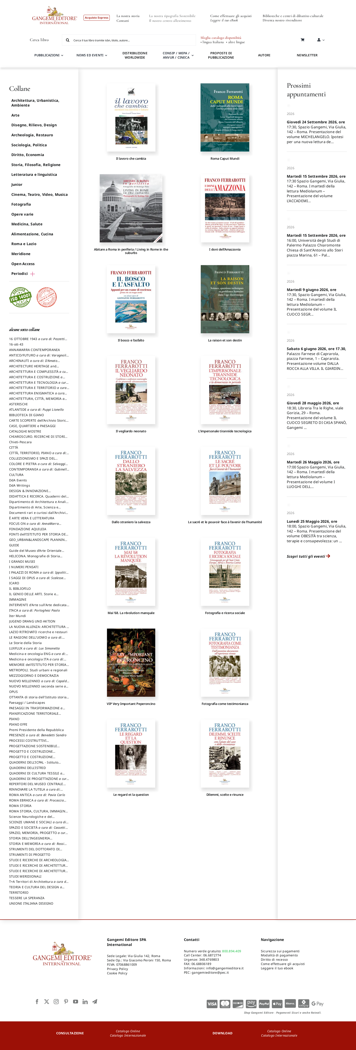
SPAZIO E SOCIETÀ (38, 829)
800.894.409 (231, 951)
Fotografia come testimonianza (225, 704)
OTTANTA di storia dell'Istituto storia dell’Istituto (39, 699)
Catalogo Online (128, 1031)
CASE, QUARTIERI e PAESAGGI (32, 426)
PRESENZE (38, 735)
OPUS (13, 691)
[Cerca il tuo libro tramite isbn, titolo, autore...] (129, 40)
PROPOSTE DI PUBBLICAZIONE (221, 55)
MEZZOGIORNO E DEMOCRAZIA (34, 675)
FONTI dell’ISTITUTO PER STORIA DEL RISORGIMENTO (38, 536)
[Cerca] (67, 40)
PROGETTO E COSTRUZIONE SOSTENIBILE (31, 759)
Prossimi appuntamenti (306, 89)
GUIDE (14, 545)
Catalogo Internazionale (128, 1035)
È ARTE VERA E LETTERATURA (31, 518)
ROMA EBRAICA (37, 802)
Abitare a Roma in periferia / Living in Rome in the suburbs (131, 251)
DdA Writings (19, 485)
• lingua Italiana (212, 42)
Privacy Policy (117, 969)
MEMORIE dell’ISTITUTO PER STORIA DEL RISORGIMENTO (37, 666)
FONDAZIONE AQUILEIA (27, 529)
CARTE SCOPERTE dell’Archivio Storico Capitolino (38, 422)
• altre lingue (235, 42)
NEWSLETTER (307, 55)
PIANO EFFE (18, 724)
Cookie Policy (117, 973)
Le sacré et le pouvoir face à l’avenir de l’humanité (225, 522)
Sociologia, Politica (29, 144)
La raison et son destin (225, 340)
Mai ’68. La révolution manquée (131, 613)
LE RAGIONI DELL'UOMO (37, 639)
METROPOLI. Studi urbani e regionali (38, 670)
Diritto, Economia (27, 154)
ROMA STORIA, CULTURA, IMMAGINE (38, 813)
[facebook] (37, 1001)
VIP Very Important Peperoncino (131, 704)
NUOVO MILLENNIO (39, 683)
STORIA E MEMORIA (38, 845)
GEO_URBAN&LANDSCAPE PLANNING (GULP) (38, 541)
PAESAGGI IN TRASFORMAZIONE (37, 710)
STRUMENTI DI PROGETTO (29, 854)
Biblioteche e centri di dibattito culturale (293, 16)
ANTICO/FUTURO (39, 357)
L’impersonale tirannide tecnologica (224, 431)
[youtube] (75, 1001)
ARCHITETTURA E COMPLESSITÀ (39, 373)
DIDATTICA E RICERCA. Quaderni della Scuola (39, 498)
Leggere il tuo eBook (224, 20)
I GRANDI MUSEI (22, 561)
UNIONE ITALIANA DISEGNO (31, 903)
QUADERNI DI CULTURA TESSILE (37, 775)
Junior (16, 184)
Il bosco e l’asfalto (131, 340)
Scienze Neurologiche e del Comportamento (30, 818)
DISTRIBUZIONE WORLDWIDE (134, 55)
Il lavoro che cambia (131, 158)
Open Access (23, 263)
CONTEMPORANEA (39, 471)
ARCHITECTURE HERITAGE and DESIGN (32, 368)
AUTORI (264, 55)
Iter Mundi (17, 616)
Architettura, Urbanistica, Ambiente (35, 103)
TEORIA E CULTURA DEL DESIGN (36, 889)
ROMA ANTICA (37, 795)
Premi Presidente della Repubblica (36, 730)
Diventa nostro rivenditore (282, 20)
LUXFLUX (34, 648)
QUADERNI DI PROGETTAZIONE (39, 780)
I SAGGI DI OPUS (37, 580)
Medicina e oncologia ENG (38, 656)
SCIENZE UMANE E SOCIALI (39, 824)
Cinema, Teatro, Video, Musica (39, 194)
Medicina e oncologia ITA (37, 661)
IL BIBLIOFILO (20, 588)
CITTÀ (13, 447)
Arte (15, 115)
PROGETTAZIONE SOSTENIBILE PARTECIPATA (33, 748)
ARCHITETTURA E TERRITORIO (39, 390)
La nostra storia (128, 16)
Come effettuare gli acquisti (231, 16)
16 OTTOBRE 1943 (38, 341)
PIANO (14, 719)
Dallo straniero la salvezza (131, 522)
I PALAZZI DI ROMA (39, 574)
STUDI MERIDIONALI (25, 876)
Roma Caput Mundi (225, 158)
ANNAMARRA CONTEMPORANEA (34, 350)
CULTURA (16, 475)
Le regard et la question (131, 794)
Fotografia (21, 204)
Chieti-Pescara (20, 442)
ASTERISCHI (18, 404)
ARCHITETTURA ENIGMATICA (38, 395)
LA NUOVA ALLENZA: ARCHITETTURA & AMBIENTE (39, 629)
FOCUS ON (35, 525)
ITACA (34, 610)
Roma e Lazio (23, 243)
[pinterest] (66, 1001)
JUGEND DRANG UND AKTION (32, 621)
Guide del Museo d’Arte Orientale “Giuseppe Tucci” (35, 552)
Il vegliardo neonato (131, 431)
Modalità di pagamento (279, 955)
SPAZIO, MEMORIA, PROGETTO (38, 835)
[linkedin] (85, 1001)
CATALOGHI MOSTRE (25, 431)
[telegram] (94, 1001)
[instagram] (56, 1001)
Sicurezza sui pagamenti (280, 951)
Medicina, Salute (27, 223)
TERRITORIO (18, 892)
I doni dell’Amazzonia (224, 249)
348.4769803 (209, 959)
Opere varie (22, 214)
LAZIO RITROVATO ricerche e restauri (38, 632)
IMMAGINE (17, 599)
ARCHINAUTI (34, 362)
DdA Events (18, 480)
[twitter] (46, 1001)
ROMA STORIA (20, 806)
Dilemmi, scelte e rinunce (225, 794)
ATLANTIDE (36, 409)
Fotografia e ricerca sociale (225, 613)
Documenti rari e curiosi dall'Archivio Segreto (38, 514)
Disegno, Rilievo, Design (34, 124)
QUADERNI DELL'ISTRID (27, 768)
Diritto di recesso (274, 959)
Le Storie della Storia (25, 643)
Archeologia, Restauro (32, 134)
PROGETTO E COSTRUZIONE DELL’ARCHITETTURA (31, 753)
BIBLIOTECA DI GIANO (26, 415)
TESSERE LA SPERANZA (27, 898)
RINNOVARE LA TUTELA (36, 791)
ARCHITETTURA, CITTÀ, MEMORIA (38, 400)
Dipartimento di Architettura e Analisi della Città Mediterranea (39, 504)
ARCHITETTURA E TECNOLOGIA (39, 384)
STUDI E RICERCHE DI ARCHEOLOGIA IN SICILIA (37, 862)
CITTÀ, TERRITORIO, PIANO (39, 455)
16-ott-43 (16, 344)
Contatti (123, 20)
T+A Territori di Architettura (39, 883)
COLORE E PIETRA (38, 466)
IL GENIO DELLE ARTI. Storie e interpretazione (32, 596)
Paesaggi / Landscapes (27, 702)
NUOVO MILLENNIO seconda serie (38, 688)
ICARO (14, 583)
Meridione (21, 253)
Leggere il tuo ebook (277, 968)
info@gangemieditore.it (225, 968)
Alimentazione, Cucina (32, 233)
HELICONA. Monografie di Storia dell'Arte (34, 558)
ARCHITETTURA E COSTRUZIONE (37, 379)
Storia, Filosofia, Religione (36, 164)
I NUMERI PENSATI (23, 567)
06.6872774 (212, 955)
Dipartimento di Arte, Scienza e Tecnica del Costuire (33, 509)
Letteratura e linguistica (34, 174)
